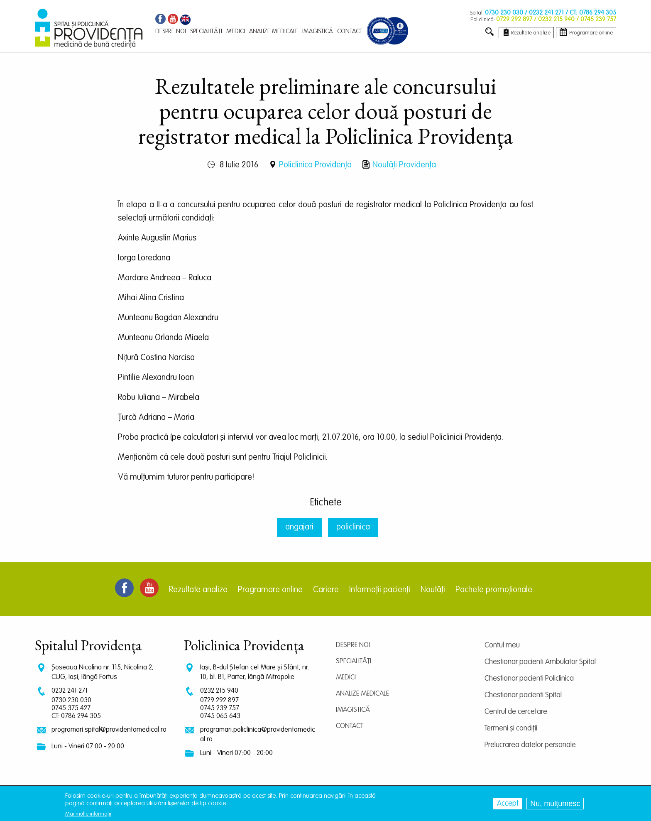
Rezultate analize (198, 590)
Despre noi (353, 645)
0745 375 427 (71, 708)
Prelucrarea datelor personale (530, 745)
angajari (299, 527)
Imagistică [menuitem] (317, 31)
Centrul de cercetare (516, 712)
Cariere (326, 590)
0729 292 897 (219, 700)
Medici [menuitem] (235, 31)
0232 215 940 (219, 690)
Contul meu (502, 645)
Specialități (353, 661)
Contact (349, 726)
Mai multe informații (88, 814)
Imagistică (353, 709)
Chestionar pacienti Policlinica (529, 678)
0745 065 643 (220, 716)
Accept (508, 803)
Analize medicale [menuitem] (273, 31)
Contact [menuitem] (349, 31)
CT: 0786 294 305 (76, 716)
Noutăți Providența (404, 165)
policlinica (353, 527)
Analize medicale (362, 693)
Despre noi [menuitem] (170, 31)
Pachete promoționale (493, 590)
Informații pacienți (379, 590)
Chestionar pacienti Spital (523, 695)
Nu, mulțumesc (555, 803)
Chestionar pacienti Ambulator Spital (540, 662)
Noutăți (433, 590)
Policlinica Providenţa (315, 165)
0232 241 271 (69, 690)
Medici (346, 677)
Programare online (270, 590)
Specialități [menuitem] (206, 31)
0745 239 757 (219, 708)
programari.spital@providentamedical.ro (108, 729)
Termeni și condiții (511, 728)
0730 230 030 (71, 700)
